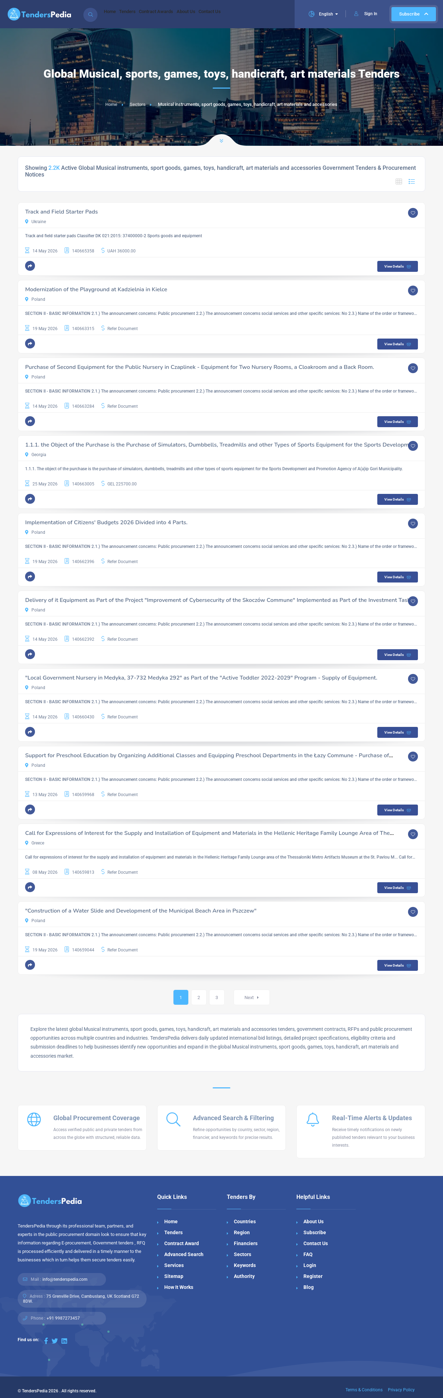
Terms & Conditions (364, 1389)
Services (174, 1265)
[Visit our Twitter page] (55, 1341)
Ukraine (35, 221)
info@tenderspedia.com (64, 1279)
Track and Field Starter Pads (61, 212)
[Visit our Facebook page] (46, 1341)
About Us (206, 14)
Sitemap (173, 1276)
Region (242, 1232)
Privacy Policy (401, 1389)
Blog (308, 1287)
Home (113, 14)
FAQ (308, 1254)
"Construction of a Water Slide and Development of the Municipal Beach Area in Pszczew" (140, 911)
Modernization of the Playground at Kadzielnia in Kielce (96, 289)
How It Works (178, 1287)
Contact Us (236, 14)
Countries (245, 1221)
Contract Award (181, 1243)
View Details (398, 266)
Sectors (138, 104)
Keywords (245, 1265)
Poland (35, 299)
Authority (244, 1276)
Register (313, 1276)
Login (309, 1265)
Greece (34, 843)
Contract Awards (171, 14)
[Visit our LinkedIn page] (64, 1341)
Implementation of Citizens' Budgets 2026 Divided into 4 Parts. (106, 522)
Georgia (35, 454)
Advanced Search (183, 1254)
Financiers (246, 1243)
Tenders (136, 14)
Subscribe (413, 14)
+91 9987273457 (63, 1318)
